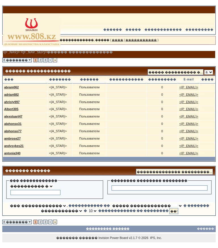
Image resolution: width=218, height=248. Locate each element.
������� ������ (77, 238)
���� (117, 40)
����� (133, 29)
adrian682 (11, 94)
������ (112, 29)
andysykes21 (14, 145)
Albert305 (11, 109)
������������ (163, 29)
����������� (141, 40)
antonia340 (12, 153)
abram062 (11, 87)
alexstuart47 (13, 116)
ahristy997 (12, 102)
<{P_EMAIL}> (188, 87)
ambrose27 (12, 138)
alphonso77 (13, 131)
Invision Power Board (113, 238)
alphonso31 (13, 123)
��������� (199, 29)
